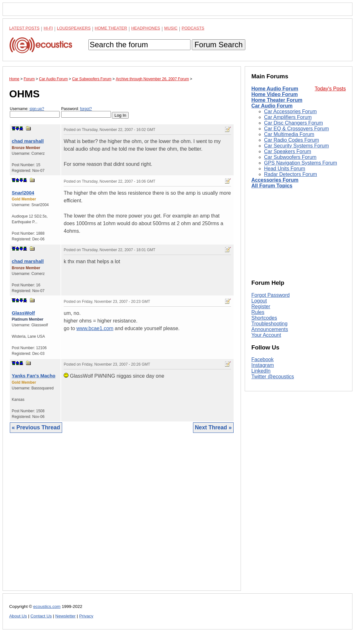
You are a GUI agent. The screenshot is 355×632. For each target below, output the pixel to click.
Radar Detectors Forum (290, 174)
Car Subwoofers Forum (290, 157)
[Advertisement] (121, 516)
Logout (259, 300)
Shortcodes (264, 318)
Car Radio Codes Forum (291, 140)
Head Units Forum (284, 168)
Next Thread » (213, 427)
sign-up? (36, 109)
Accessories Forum (275, 180)
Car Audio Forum (272, 105)
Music (171, 28)
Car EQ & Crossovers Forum (296, 128)
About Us (18, 616)
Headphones (145, 28)
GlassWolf (23, 313)
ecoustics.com (47, 606)
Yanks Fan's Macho (33, 375)
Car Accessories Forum (290, 111)
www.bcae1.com (94, 328)
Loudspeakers (74, 28)
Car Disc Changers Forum (293, 123)
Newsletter (65, 616)
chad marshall (28, 141)
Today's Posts (330, 88)
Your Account (266, 335)
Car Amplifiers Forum (288, 117)
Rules (257, 312)
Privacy (86, 616)
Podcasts (193, 28)
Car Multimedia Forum (289, 134)
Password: (86, 112)
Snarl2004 (23, 192)
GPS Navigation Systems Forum (300, 163)
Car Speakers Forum (287, 151)
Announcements (269, 329)
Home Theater (111, 28)
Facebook (262, 359)
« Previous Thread (36, 427)
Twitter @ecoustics (272, 376)
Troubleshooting (269, 323)
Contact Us (41, 616)
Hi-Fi (48, 28)
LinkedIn (261, 371)
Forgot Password (270, 295)
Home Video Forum (274, 94)
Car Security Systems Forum (296, 145)
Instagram (262, 365)
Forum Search (218, 44)
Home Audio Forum (274, 88)
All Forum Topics (271, 185)
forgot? (86, 109)
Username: (35, 112)
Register (260, 306)
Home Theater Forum (276, 100)
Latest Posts (24, 28)
